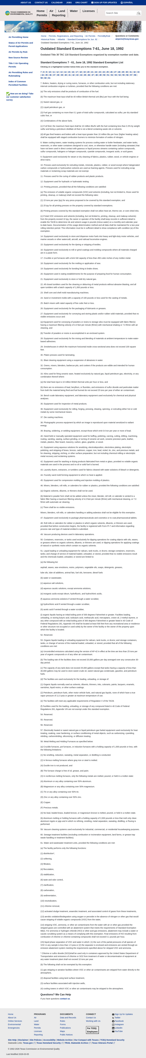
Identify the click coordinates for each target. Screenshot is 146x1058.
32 (134, 72)
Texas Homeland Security (50, 1043)
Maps (62, 1031)
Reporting (38, 1035)
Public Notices (66, 1035)
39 (62, 75)
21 (92, 72)
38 (58, 75)
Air (35, 1017)
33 (138, 72)
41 (70, 75)
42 (73, 75)
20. (41, 274)
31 (131, 72)
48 (97, 75)
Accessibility (49, 1040)
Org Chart (81, 2)
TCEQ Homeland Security (112, 1040)
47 (93, 75)
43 (77, 75)
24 (104, 72)
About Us (26, 2)
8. (41, 142)
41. (41, 447)
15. (41, 244)
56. (41, 725)
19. (41, 268)
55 (123, 75)
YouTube (119, 1031)
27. (41, 314)
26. (41, 308)
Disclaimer (23, 1040)
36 (50, 75)
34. (41, 395)
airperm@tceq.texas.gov (127, 39)
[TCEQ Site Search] (138, 13)
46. (41, 485)
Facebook (119, 1021)
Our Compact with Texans (86, 1040)
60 (45, 78)
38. (41, 422)
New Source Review (18, 57)
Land (36, 1021)
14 (65, 72)
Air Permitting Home (18, 37)
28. (41, 338)
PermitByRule (104, 36)
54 (120, 75)
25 (108, 72)
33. (41, 374)
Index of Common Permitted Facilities (18, 83)
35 (46, 75)
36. (41, 409)
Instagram (119, 1024)
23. (41, 292)
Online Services (15, 1021)
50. (41, 539)
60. (41, 835)
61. (41, 843)
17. (41, 258)
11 (54, 72)
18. (41, 263)
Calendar (57, 2)
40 (66, 75)
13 (61, 72)
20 (88, 72)
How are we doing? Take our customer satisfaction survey (19, 96)
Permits (37, 1028)
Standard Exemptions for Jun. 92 (82, 39)
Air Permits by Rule (18, 52)
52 (112, 75)
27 (115, 72)
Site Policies (36, 1040)
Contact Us (41, 2)
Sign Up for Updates (104, 2)
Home (10, 1014)
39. (41, 431)
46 (89, 75)
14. (41, 236)
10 (50, 72)
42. (41, 461)
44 (81, 75)
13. (41, 187)
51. (41, 551)
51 (108, 75)
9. (41, 157)
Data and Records (68, 1017)
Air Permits (90, 36)
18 (81, 72)
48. (41, 523)
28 (119, 72)
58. (41, 741)
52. (41, 635)
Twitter (117, 1017)
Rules (62, 1021)
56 (127, 75)
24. (41, 298)
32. (41, 365)
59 (41, 78)
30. (41, 355)
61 (49, 78)
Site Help (12, 1040)
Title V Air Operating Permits (18, 65)
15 (69, 72)
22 (96, 72)
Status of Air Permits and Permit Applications (21, 44)
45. (41, 480)
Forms (63, 1024)
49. (41, 534)
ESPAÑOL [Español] (127, 2)
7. (41, 83)
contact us (65, 999)
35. (41, 404)
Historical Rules (48, 39)
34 (43, 75)
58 (135, 75)
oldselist (61, 39)
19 (84, 72)
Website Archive (65, 1040)
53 (116, 75)
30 (127, 72)
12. (41, 181)
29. (41, 347)
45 (85, 75)
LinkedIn (118, 1028)
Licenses (38, 1031)
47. (41, 518)
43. (41, 470)
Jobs (69, 2)
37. (41, 417)
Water (36, 1024)
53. (41, 640)
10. (41, 165)
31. (41, 360)
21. (41, 279)
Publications (65, 1028)
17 (77, 72)
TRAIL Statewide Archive (78, 1043)
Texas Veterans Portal (103, 1043)
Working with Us (93, 1021)
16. (41, 250)
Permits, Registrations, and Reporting (66, 36)
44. (41, 475)
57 (131, 75)
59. (41, 829)
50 (104, 75)
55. (41, 720)
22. (41, 284)
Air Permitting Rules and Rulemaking (21, 74)
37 (54, 75)
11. (41, 176)
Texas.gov (29, 1043)
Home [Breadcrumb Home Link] (43, 36)
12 (57, 72)
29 (123, 72)
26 (111, 72)
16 (73, 72)
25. (41, 303)
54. (41, 714)
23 (100, 72)
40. (41, 436)
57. (41, 730)
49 (100, 75)
